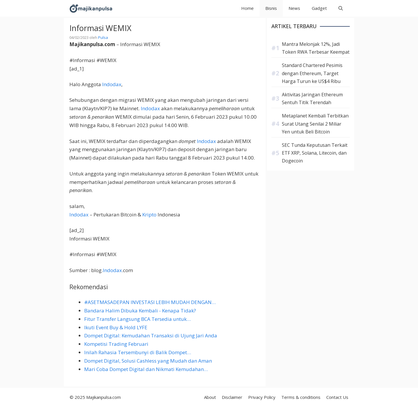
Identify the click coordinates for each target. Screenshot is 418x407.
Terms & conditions (300, 397)
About (210, 397)
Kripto (149, 214)
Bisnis (271, 8)
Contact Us (337, 397)
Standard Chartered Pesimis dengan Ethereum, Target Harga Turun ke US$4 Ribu (312, 73)
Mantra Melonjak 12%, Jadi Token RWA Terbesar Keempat (315, 48)
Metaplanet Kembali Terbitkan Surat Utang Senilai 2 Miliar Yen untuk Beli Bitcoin (315, 124)
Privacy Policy (261, 397)
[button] (341, 8)
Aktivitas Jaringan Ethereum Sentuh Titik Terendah (312, 98)
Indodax (111, 84)
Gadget (319, 8)
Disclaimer (232, 397)
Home (247, 8)
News (294, 8)
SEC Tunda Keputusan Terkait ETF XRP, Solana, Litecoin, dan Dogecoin (314, 153)
